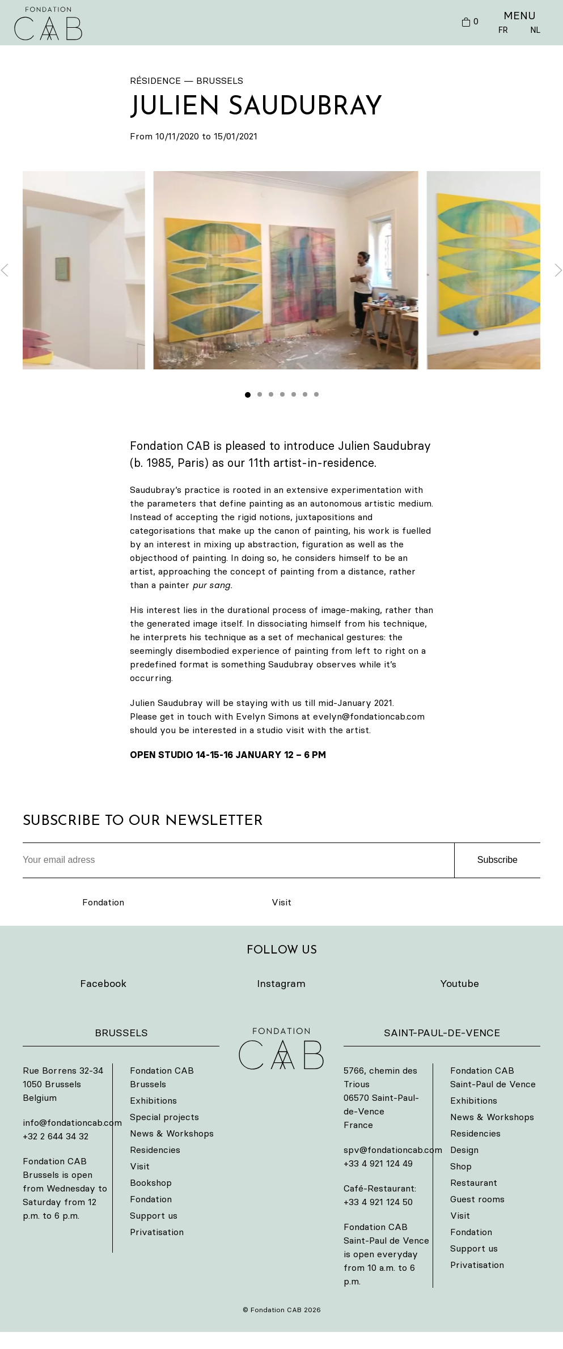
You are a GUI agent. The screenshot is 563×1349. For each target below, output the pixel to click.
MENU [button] (519, 15)
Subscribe (497, 860)
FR (502, 30)
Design (464, 1149)
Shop (461, 1166)
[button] (286, 270)
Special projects (164, 1116)
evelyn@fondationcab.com (369, 716)
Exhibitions (153, 1100)
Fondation (103, 902)
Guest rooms (477, 1199)
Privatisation (157, 1231)
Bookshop (151, 1182)
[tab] (248, 395)
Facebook (103, 983)
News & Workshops (172, 1133)
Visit (281, 902)
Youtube (459, 983)
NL (535, 30)
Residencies (155, 1149)
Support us (153, 1215)
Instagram (281, 983)
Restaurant (473, 1182)
